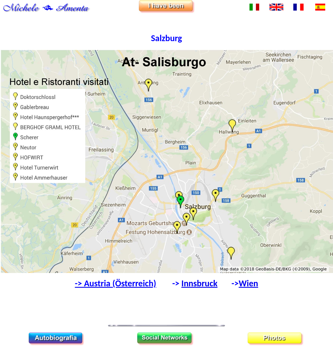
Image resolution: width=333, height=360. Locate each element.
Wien (248, 283)
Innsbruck (199, 283)
